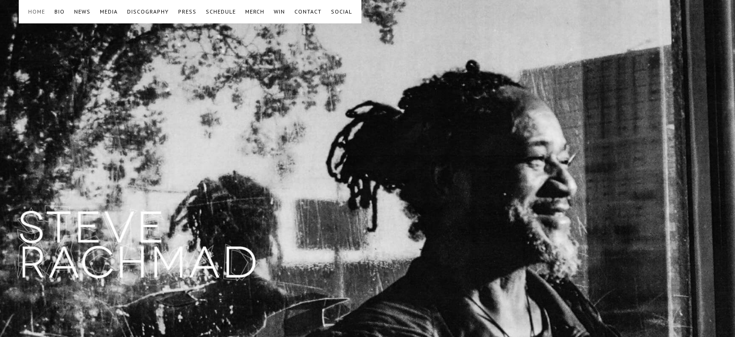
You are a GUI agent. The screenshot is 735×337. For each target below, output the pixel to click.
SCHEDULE (221, 11)
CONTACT (308, 11)
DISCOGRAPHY (148, 11)
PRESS (187, 11)
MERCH (254, 11)
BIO (59, 11)
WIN (279, 11)
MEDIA (109, 11)
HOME (36, 11)
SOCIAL (341, 11)
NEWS (82, 11)
